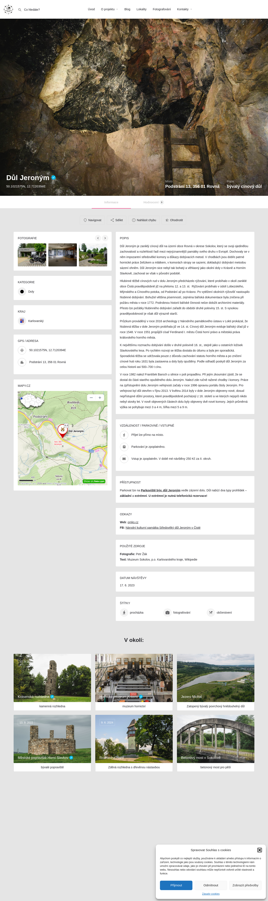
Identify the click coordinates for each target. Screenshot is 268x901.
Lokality (141, 9)
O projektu (108, 9)
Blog (127, 9)
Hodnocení (153, 202)
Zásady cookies (210, 893)
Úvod (91, 9)
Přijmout (176, 885)
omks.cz (133, 522)
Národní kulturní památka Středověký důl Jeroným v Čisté (163, 527)
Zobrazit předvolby (245, 885)
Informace (111, 202)
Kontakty (182, 9)
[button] (260, 850)
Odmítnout (211, 885)
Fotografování (162, 9)
